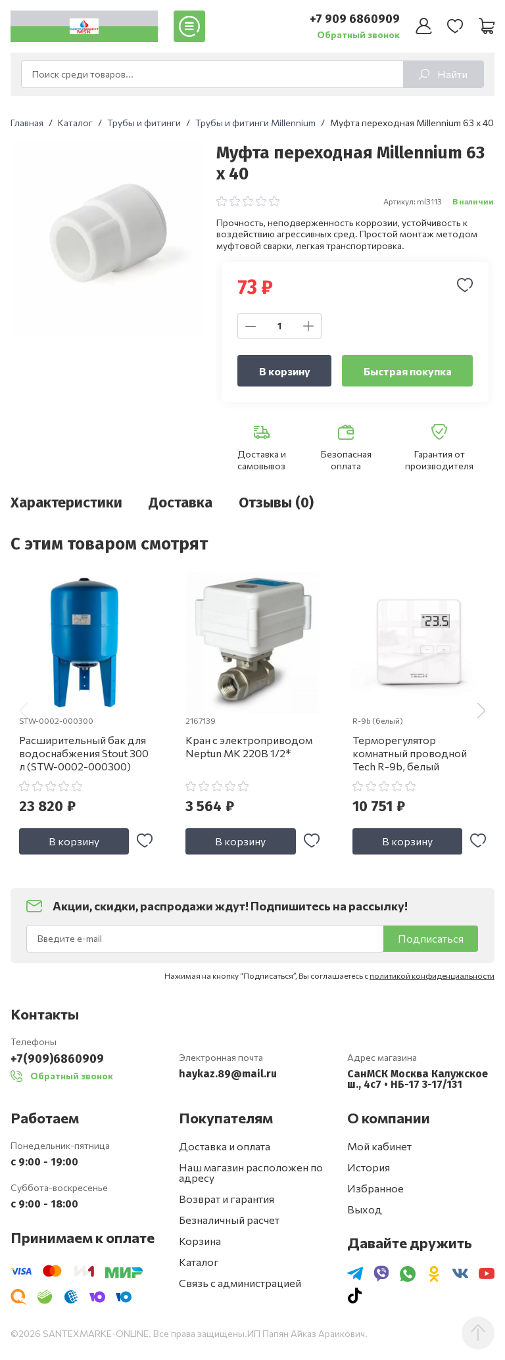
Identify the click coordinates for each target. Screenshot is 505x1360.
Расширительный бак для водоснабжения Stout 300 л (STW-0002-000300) (84, 753)
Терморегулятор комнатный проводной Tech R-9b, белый (409, 753)
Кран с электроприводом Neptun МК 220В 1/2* (248, 746)
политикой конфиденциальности (432, 975)
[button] (481, 710)
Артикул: (399, 201)
